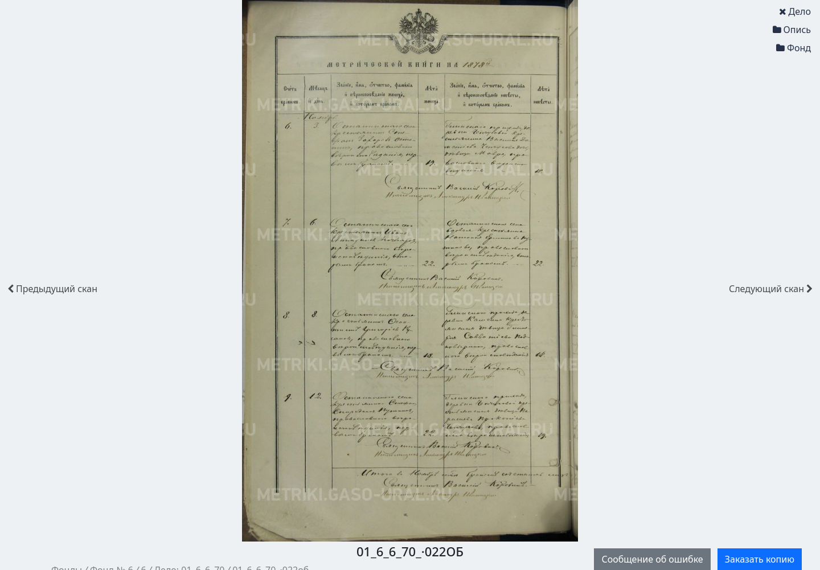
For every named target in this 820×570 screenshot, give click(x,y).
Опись (792, 29)
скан (52, 288)
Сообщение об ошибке (652, 559)
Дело (795, 11)
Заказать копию (759, 559)
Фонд (793, 48)
